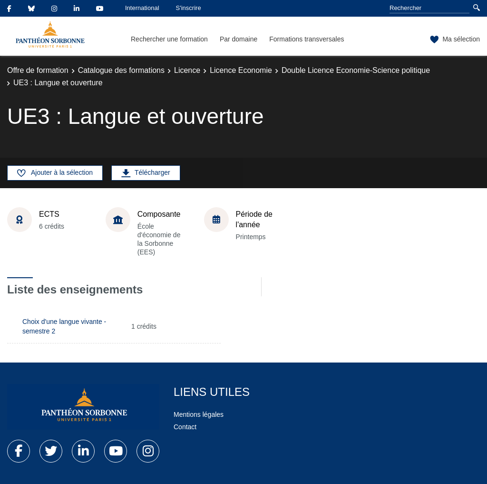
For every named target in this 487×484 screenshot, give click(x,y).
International (142, 7)
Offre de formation (37, 70)
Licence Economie (241, 70)
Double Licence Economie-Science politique (356, 70)
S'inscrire (188, 7)
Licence (187, 70)
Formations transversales (306, 39)
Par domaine (238, 39)
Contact (185, 427)
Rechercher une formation (169, 39)
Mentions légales (199, 414)
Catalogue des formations (121, 70)
